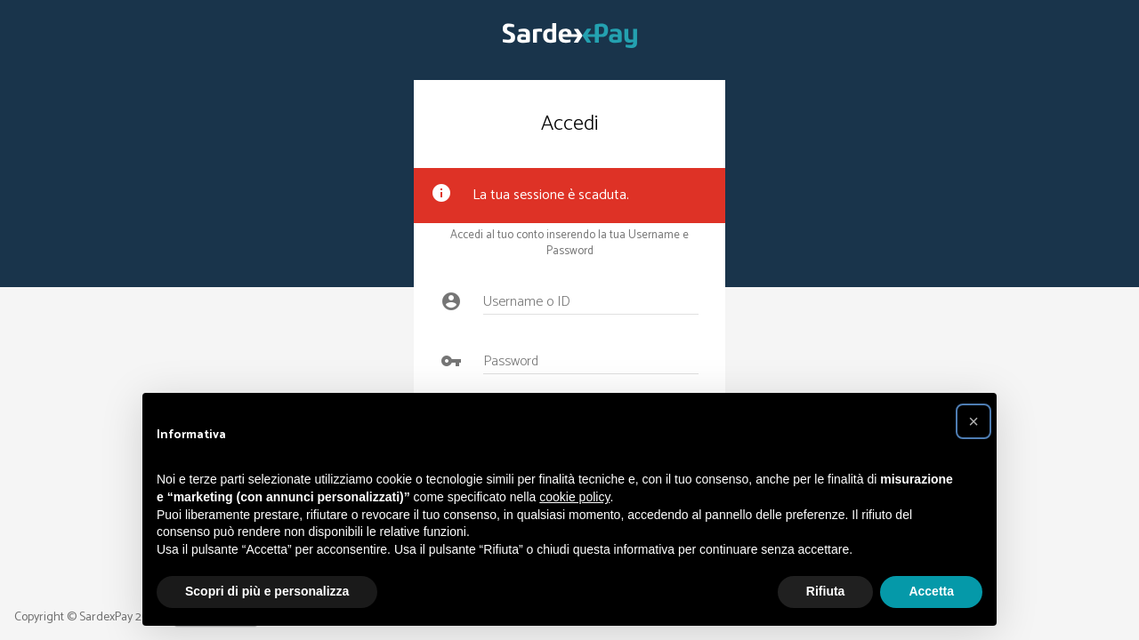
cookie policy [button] (574, 497)
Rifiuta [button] (825, 591)
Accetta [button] (931, 591)
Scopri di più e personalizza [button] (267, 591)
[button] (973, 421)
